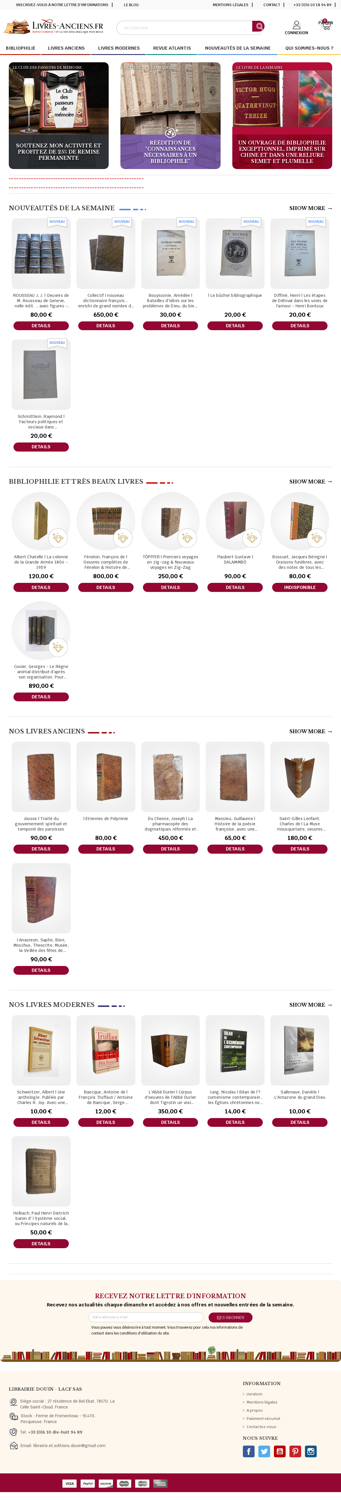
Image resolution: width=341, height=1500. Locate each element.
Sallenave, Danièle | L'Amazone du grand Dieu (299, 1101)
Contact (271, 4)
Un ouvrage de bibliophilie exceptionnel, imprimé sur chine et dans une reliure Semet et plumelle (282, 152)
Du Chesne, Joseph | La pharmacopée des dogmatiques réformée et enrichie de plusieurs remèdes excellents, (170, 828)
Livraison (254, 1401)
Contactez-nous (261, 1434)
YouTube (280, 1459)
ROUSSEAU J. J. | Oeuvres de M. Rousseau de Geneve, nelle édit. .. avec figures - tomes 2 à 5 (41, 301)
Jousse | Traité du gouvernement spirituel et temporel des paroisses (41, 828)
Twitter (264, 1459)
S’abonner (230, 1325)
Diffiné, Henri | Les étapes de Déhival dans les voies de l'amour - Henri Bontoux (300, 301)
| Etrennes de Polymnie (105, 822)
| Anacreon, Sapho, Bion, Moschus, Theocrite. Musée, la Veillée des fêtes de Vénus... (41, 950)
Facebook (249, 1459)
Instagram (311, 1459)
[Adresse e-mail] (145, 1325)
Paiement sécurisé (263, 1426)
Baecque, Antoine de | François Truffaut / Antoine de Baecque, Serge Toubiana (106, 1103)
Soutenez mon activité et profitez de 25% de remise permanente (58, 152)
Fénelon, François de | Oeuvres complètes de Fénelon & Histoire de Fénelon (105, 564)
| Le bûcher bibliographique (235, 295)
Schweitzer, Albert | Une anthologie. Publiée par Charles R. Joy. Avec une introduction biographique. (41, 1103)
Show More (310, 208)
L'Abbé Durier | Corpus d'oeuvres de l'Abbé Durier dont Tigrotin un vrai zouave (170, 1103)
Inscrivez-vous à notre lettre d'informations (62, 4)
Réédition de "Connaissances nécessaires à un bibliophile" (170, 152)
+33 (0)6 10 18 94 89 (312, 4)
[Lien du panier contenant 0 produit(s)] (326, 27)
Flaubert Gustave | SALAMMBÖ (235, 561)
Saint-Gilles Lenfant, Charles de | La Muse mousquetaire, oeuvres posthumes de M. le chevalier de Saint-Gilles (300, 828)
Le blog (131, 4)
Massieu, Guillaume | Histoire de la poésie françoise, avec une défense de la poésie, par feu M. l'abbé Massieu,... (235, 828)
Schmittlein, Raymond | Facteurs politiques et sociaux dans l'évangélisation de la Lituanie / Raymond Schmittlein (41, 423)
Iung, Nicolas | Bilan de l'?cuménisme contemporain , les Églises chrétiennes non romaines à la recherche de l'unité (235, 1103)
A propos (255, 1418)
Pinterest (295, 1459)
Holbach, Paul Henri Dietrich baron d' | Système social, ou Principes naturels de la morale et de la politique (41, 1225)
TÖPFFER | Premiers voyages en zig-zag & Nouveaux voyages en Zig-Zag (170, 564)
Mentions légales (230, 4)
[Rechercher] (190, 28)
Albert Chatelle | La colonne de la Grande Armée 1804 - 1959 (41, 564)
